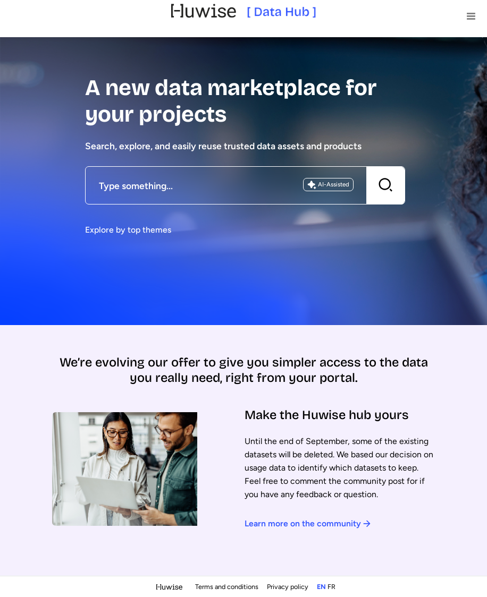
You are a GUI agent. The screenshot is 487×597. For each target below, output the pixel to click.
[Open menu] (471, 16)
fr (331, 587)
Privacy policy (288, 587)
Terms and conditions (227, 587)
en (321, 587)
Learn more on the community (308, 523)
